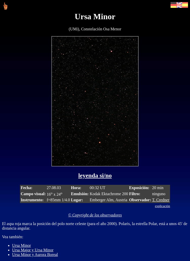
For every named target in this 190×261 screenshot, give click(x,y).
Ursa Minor (21, 245)
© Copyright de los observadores (95, 215)
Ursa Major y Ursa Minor (33, 250)
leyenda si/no (95, 175)
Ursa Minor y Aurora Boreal (35, 254)
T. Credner (160, 200)
